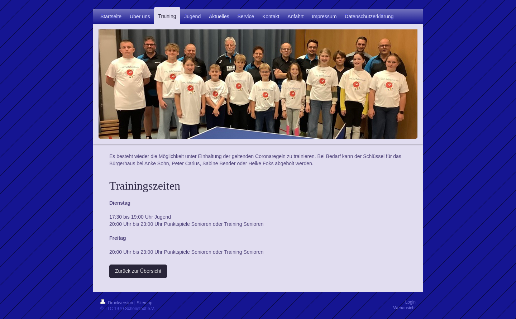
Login (410, 302)
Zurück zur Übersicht (138, 271)
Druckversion (117, 302)
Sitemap (144, 302)
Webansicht (404, 307)
